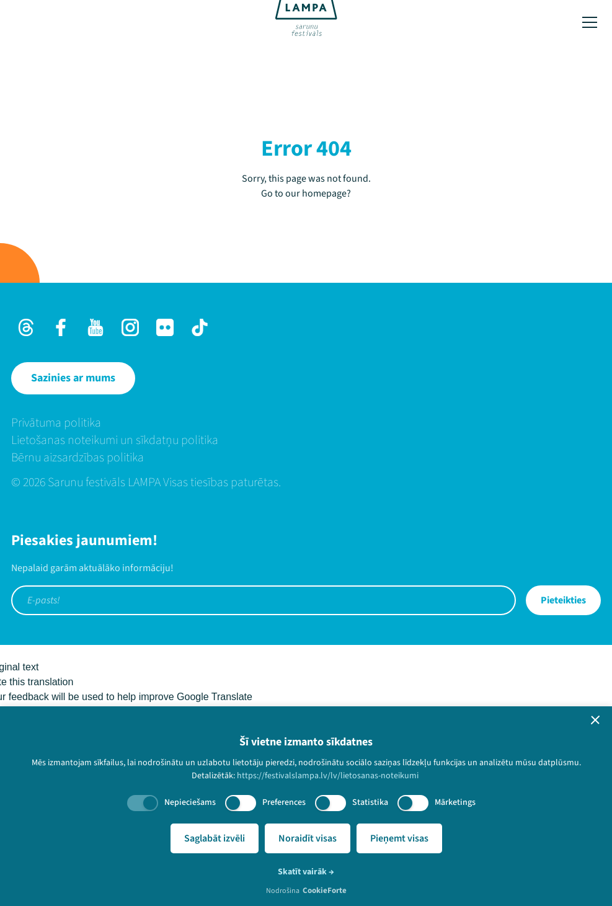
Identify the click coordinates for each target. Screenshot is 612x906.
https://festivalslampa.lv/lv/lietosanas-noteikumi (328, 776)
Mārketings (455, 802)
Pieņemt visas (399, 838)
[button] (595, 720)
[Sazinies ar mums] (73, 378)
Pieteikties (563, 600)
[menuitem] (306, 423)
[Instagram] (130, 327)
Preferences (284, 802)
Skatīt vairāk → (306, 872)
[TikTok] (200, 327)
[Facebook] (61, 327)
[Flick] (165, 327)
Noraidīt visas (307, 838)
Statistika (370, 802)
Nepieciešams (190, 802)
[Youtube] (95, 327)
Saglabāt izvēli (214, 838)
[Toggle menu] (589, 22)
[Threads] (26, 327)
